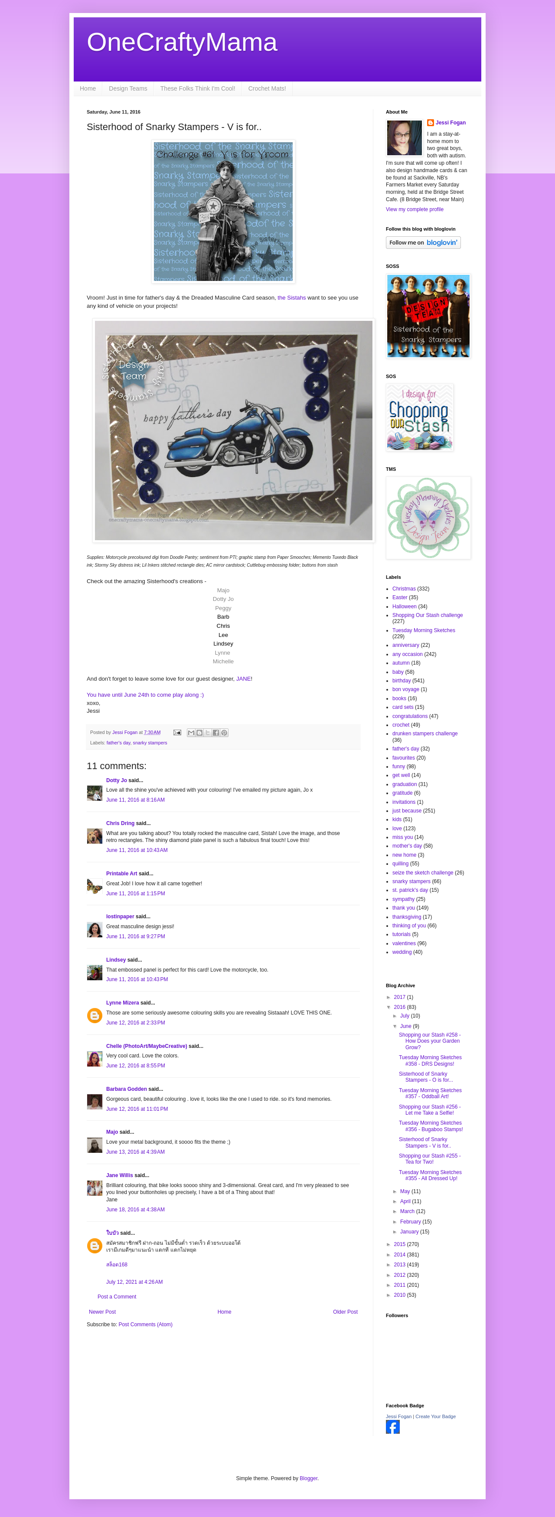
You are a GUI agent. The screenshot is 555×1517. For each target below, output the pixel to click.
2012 (400, 1275)
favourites (403, 758)
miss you (402, 837)
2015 (400, 1244)
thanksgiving (406, 917)
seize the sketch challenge (423, 873)
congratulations (410, 716)
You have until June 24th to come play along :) (145, 695)
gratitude (402, 793)
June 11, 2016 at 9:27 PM (135, 936)
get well (401, 775)
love (397, 828)
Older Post (345, 1312)
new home (404, 855)
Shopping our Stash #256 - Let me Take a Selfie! (430, 1110)
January (410, 1232)
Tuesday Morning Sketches (423, 630)
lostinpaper (120, 916)
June (406, 1026)
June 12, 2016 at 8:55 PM (135, 1066)
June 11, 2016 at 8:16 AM (135, 800)
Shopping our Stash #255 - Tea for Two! (430, 1159)
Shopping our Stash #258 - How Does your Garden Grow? (430, 1041)
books (399, 698)
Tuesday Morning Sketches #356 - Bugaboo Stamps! (431, 1126)
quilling (400, 864)
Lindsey (116, 960)
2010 (400, 1295)
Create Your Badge (435, 1416)
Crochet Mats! (267, 88)
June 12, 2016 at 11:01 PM (137, 1109)
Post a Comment (117, 1297)
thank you (403, 908)
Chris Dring (120, 823)
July (405, 1016)
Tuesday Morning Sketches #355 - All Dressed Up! (430, 1175)
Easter (400, 597)
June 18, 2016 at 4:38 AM (135, 1210)
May (405, 1191)
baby (398, 672)
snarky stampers (150, 742)
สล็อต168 (116, 1265)
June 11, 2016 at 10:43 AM (137, 850)
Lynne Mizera (122, 1003)
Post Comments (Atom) (145, 1324)
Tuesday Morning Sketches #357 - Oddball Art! (430, 1093)
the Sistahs (292, 297)
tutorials (401, 934)
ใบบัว (112, 1233)
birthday (401, 681)
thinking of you (409, 926)
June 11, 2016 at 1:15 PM (135, 894)
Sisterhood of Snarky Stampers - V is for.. (425, 1142)
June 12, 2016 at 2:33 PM (135, 1023)
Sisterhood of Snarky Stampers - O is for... (426, 1077)
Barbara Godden (126, 1089)
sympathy (403, 899)
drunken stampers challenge (425, 734)
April (406, 1201)
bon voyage (405, 689)
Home (88, 88)
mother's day (407, 846)
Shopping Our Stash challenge (427, 615)
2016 (400, 1007)
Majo (112, 1132)
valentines (404, 943)
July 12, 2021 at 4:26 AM (134, 1282)
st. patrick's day (410, 890)
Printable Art (121, 874)
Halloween (404, 607)
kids (397, 819)
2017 (400, 997)
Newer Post (102, 1312)
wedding (402, 952)
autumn (401, 663)
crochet (400, 725)
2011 (400, 1285)
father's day (119, 742)
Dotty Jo (116, 780)
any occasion (407, 654)
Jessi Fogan (451, 123)
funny (398, 766)
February (411, 1222)
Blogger (308, 1478)
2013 (400, 1265)
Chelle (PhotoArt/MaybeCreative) (146, 1046)
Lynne (222, 652)
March (408, 1211)
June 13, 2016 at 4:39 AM (135, 1152)
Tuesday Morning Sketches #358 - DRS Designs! (430, 1060)
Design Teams (128, 88)
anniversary (405, 645)
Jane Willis (119, 1175)
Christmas (404, 589)
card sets (403, 707)
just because (406, 811)
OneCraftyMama (182, 41)
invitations (403, 802)
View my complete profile (415, 209)
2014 (400, 1255)
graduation (404, 784)
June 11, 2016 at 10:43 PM (137, 979)
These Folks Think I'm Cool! (197, 88)
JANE (243, 678)
